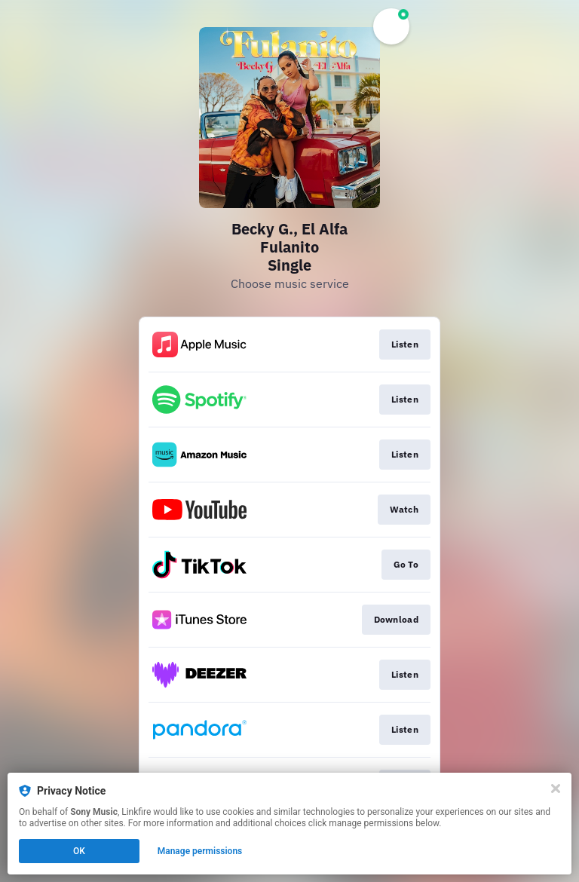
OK (79, 851)
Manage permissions (200, 851)
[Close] (556, 788)
